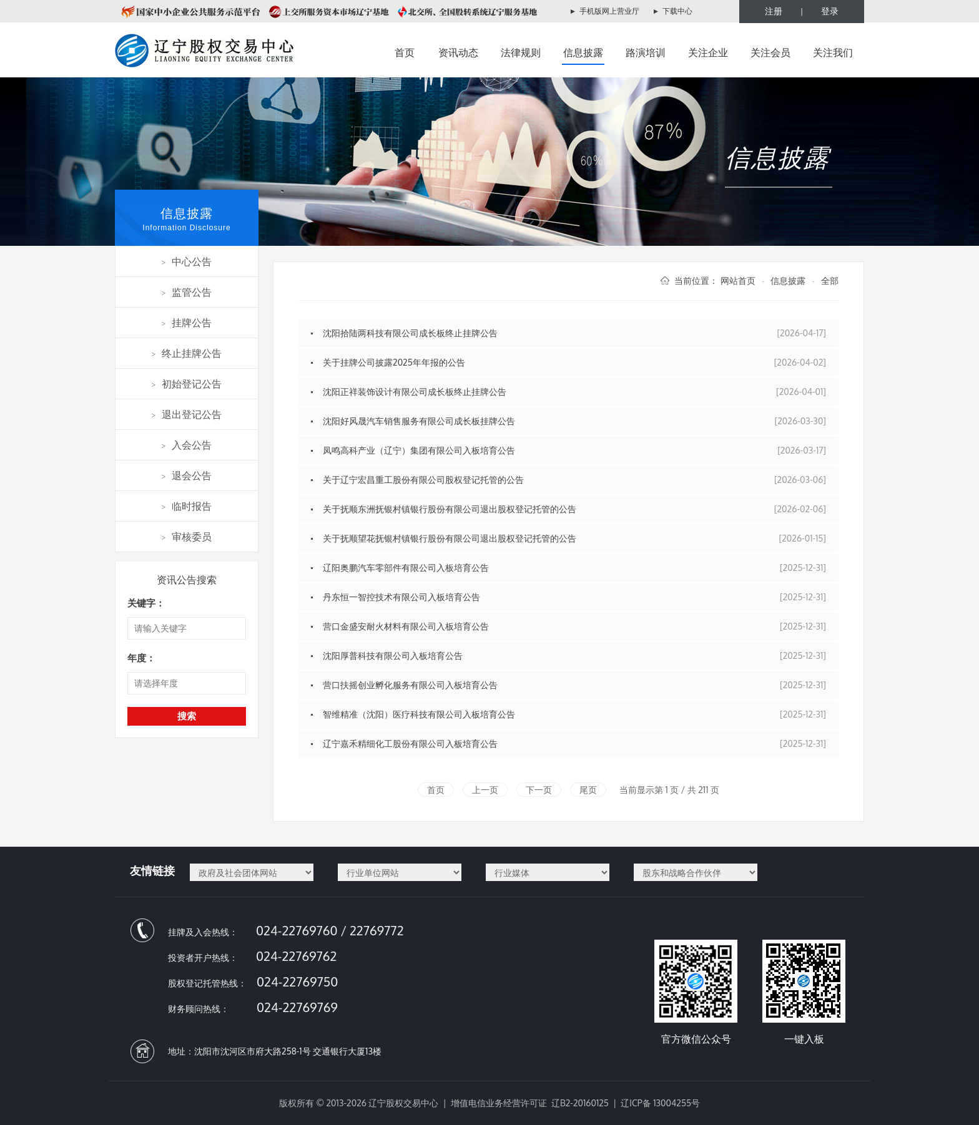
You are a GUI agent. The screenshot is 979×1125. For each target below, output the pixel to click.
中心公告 (187, 261)
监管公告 (187, 292)
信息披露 (583, 52)
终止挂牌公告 (187, 353)
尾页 (588, 789)
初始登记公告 (187, 383)
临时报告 (187, 506)
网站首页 (738, 280)
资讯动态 (458, 52)
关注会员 (770, 52)
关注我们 (833, 52)
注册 (773, 11)
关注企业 (708, 52)
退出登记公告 (187, 414)
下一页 (539, 789)
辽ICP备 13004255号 (660, 1103)
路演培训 (646, 52)
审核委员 (187, 536)
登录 (830, 11)
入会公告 (187, 445)
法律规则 (521, 52)
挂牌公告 (187, 322)
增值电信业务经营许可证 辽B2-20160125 (530, 1103)
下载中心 (677, 11)
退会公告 (187, 475)
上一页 (485, 789)
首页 (405, 52)
